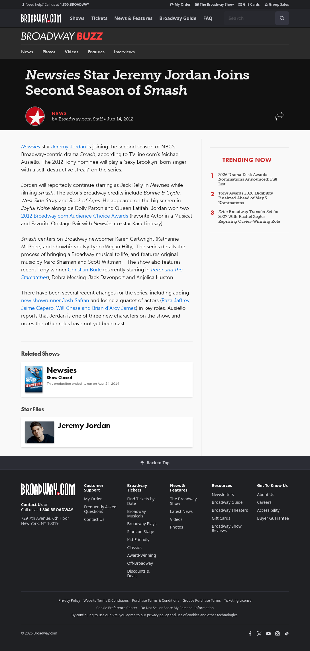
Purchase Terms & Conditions (155, 600)
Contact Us (32, 504)
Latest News (181, 511)
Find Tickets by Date (140, 501)
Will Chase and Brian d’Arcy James (96, 308)
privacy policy (158, 615)
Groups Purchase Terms (202, 600)
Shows (77, 18)
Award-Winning (141, 555)
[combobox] (256, 18)
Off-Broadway (140, 563)
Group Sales (276, 4)
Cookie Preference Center (116, 607)
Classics (134, 547)
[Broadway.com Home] (41, 18)
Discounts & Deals (138, 573)
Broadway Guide (177, 18)
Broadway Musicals (136, 514)
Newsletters (223, 494)
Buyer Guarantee (273, 518)
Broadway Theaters (230, 510)
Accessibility (268, 510)
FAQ (208, 18)
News (27, 51)
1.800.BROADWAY (55, 4)
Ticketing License (238, 600)
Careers (264, 502)
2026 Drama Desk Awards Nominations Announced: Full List (247, 179)
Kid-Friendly (138, 539)
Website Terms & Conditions (106, 600)
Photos (48, 51)
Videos (71, 51)
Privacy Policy (69, 600)
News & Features (133, 18)
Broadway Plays (141, 523)
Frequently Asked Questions (100, 509)
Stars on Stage (140, 531)
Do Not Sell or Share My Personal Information (177, 607)
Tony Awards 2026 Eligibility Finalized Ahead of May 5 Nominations (245, 198)
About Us (265, 494)
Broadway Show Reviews (227, 528)
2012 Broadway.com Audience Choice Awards (74, 216)
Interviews (124, 51)
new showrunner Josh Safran (55, 300)
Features (96, 51)
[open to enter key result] (282, 18)
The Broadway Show (214, 4)
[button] (280, 119)
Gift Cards (249, 4)
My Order (180, 4)
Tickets (99, 18)
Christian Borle (85, 270)
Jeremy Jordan (68, 147)
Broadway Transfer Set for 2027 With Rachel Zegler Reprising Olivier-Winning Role (249, 216)
